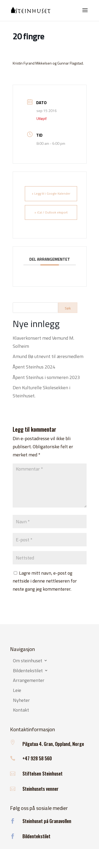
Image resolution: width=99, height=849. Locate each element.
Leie (17, 690)
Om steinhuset (27, 661)
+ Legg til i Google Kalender (51, 193)
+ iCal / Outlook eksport (51, 212)
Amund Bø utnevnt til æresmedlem (48, 356)
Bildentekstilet (28, 671)
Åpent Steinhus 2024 (34, 366)
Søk (68, 308)
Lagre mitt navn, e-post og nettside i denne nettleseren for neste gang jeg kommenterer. (45, 580)
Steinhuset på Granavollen (46, 821)
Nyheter (21, 700)
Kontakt (21, 710)
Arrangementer (28, 680)
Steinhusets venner (40, 788)
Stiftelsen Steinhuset (42, 773)
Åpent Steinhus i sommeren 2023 (46, 377)
